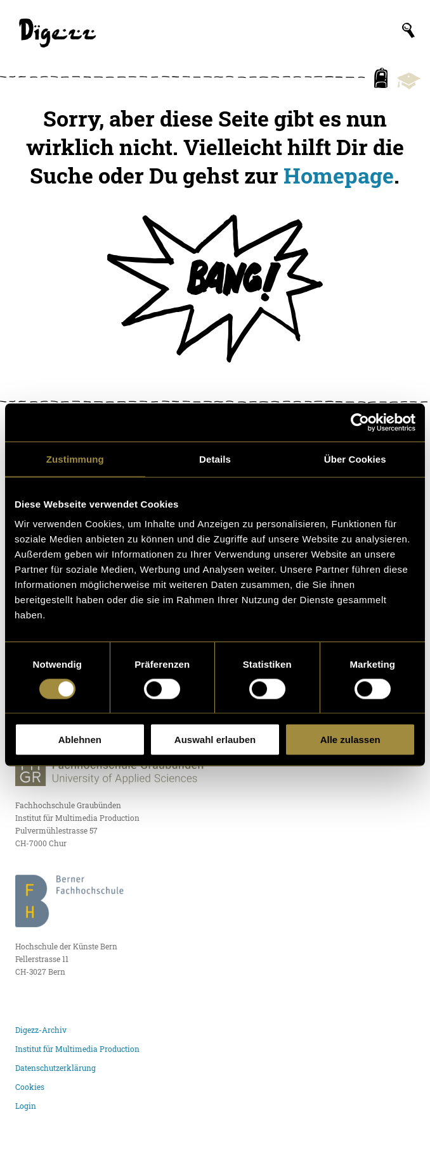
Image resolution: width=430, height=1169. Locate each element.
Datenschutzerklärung (55, 1068)
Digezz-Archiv (41, 1030)
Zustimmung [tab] (75, 458)
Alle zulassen (350, 739)
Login (25, 1106)
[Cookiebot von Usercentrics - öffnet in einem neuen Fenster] (359, 422)
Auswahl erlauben (215, 739)
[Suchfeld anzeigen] (408, 30)
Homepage (338, 175)
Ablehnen (79, 739)
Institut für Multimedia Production (77, 1049)
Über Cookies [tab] (355, 458)
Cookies (29, 1087)
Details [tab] (215, 458)
